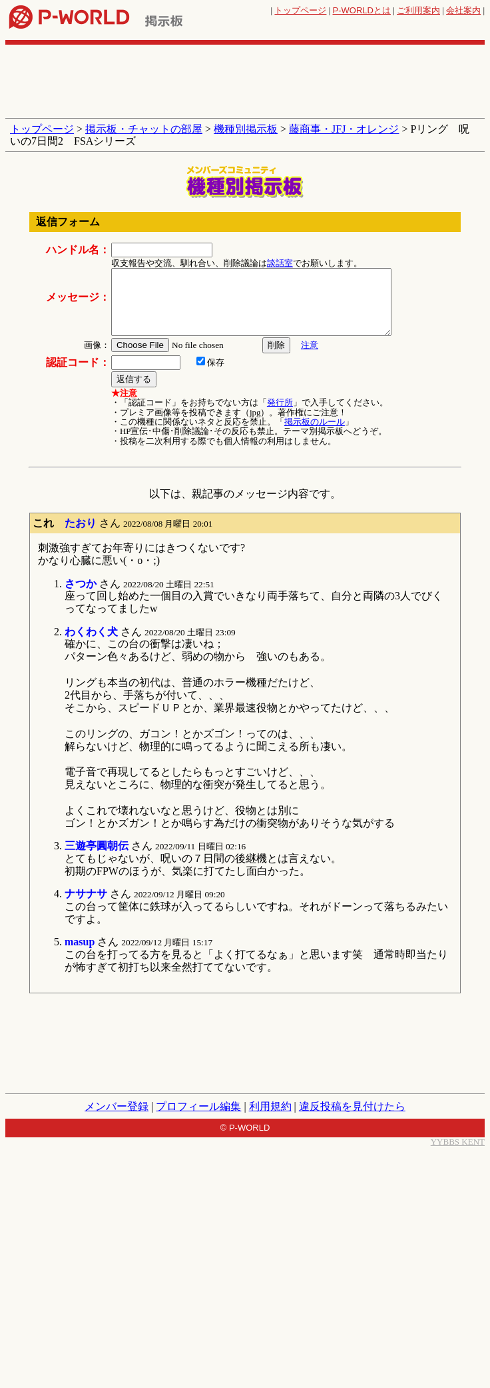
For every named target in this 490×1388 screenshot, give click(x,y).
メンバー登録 (116, 1106)
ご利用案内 (418, 10)
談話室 (280, 263)
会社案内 (463, 10)
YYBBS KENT (458, 1142)
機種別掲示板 (246, 129)
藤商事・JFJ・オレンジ (344, 129)
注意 (309, 345)
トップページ (300, 10)
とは (362, 10)
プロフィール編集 (198, 1106)
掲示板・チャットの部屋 (143, 129)
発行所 (280, 402)
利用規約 (270, 1106)
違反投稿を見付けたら (352, 1106)
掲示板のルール (314, 422)
